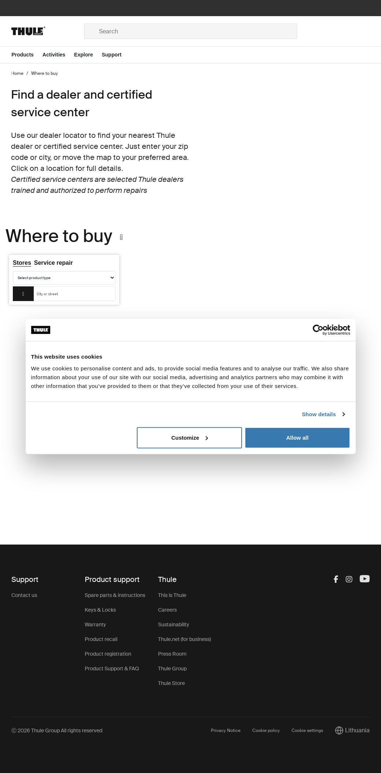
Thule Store (171, 683)
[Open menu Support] (116, 55)
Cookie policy (266, 730)
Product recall (101, 639)
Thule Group (172, 668)
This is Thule (172, 595)
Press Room (172, 654)
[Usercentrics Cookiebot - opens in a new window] (318, 330)
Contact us (24, 595)
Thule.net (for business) (184, 639)
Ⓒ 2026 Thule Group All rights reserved (56, 730)
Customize (189, 437)
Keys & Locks (100, 610)
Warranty (95, 624)
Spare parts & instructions (115, 595)
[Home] (47, 31)
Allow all (297, 437)
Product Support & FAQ (112, 668)
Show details (319, 414)
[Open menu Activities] (58, 55)
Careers (167, 610)
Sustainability (173, 624)
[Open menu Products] (27, 55)
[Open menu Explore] (88, 55)
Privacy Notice (226, 730)
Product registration (108, 654)
